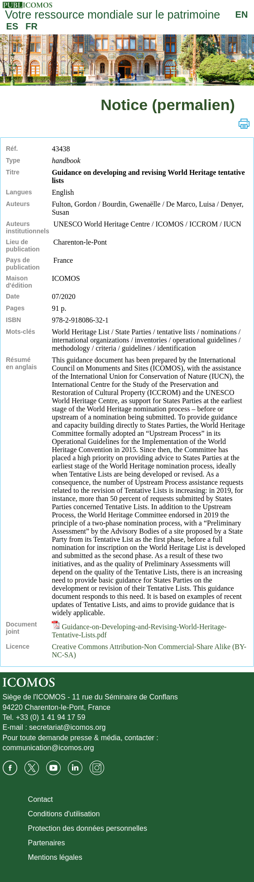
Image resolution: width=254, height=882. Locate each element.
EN (241, 14)
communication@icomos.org (48, 748)
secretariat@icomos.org (67, 727)
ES (12, 26)
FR (31, 26)
